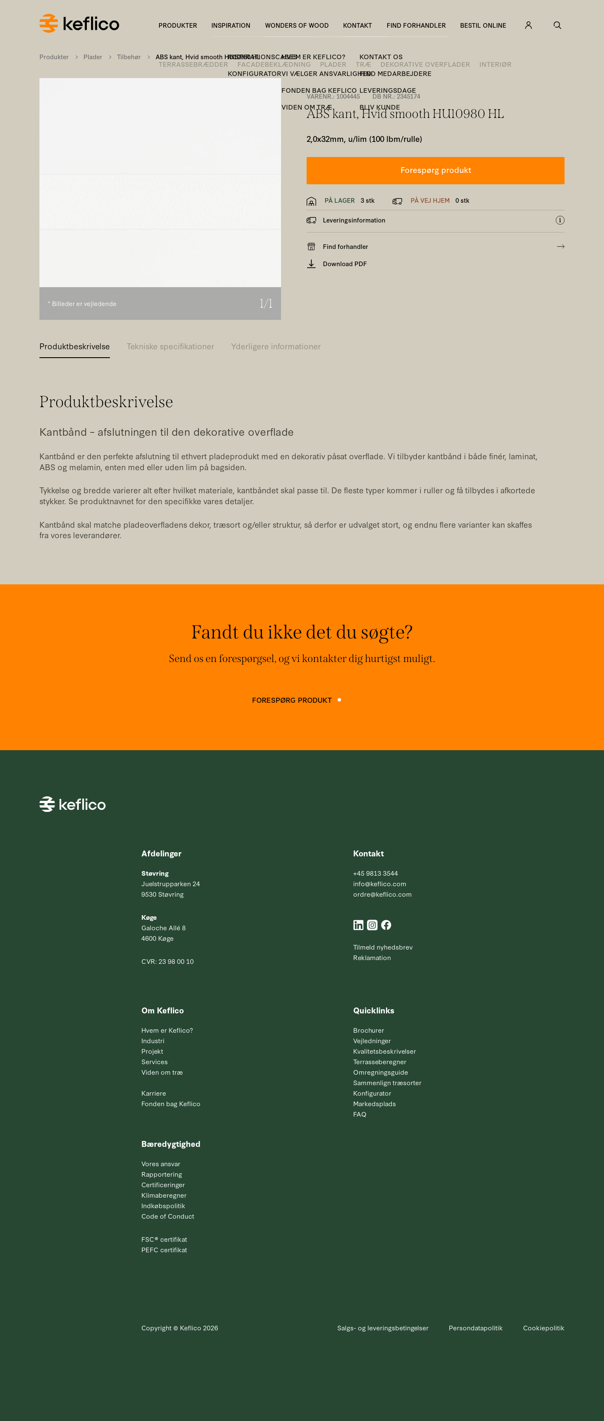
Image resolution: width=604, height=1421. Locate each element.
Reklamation (372, 957)
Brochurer (368, 1029)
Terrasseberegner (379, 1061)
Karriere (153, 1092)
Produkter (178, 25)
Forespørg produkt (436, 169)
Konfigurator (372, 1092)
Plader (92, 56)
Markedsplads (374, 1103)
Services (154, 1061)
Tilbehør (129, 56)
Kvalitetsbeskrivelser (384, 1050)
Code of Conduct (167, 1215)
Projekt (152, 1050)
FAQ (360, 1113)
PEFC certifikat (164, 1249)
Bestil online (483, 25)
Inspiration (230, 25)
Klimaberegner (164, 1194)
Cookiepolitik (544, 1327)
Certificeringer (163, 1184)
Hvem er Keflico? (167, 1029)
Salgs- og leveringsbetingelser (383, 1327)
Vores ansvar (160, 1163)
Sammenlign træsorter (387, 1082)
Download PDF (337, 264)
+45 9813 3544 (375, 872)
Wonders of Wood (297, 25)
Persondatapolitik (476, 1327)
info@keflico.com (379, 883)
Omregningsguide (380, 1071)
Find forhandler (416, 25)
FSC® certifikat (164, 1238)
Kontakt (357, 25)
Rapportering (161, 1173)
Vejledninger (372, 1040)
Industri (152, 1040)
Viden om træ (162, 1071)
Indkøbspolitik (163, 1205)
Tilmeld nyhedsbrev (383, 946)
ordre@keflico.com (382, 893)
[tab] (74, 348)
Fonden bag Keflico (170, 1103)
